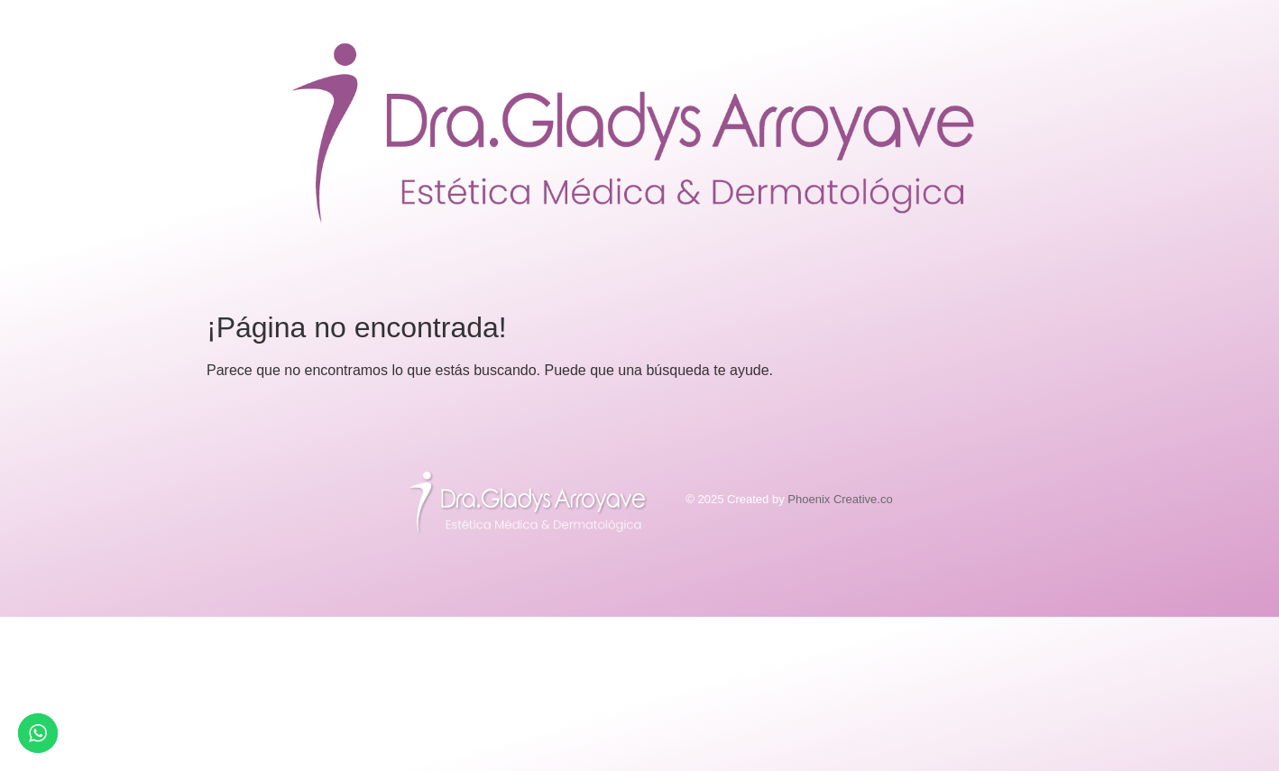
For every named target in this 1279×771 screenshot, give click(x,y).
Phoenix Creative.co (839, 499)
